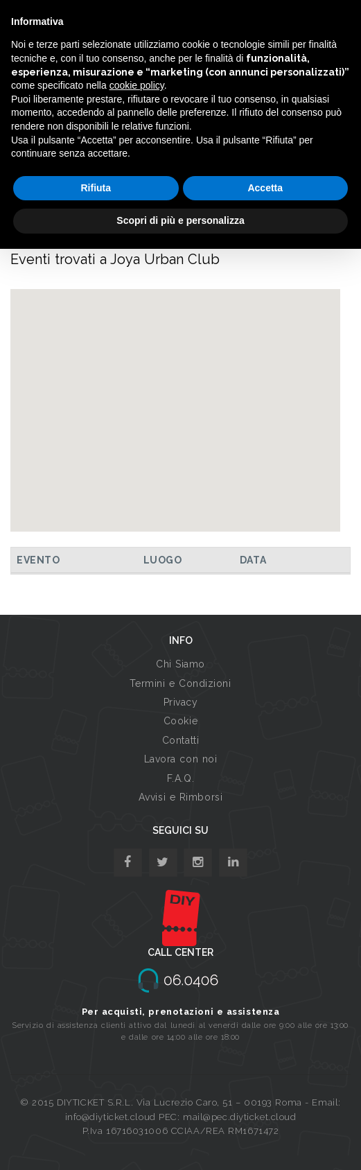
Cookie (180, 720)
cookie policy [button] (136, 85)
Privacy (181, 702)
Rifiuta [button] (95, 187)
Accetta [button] (265, 187)
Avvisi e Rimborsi (181, 797)
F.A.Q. (180, 778)
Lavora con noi (181, 759)
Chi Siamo (180, 664)
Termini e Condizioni (180, 683)
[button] (175, 397)
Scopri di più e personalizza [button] (180, 220)
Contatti (180, 740)
